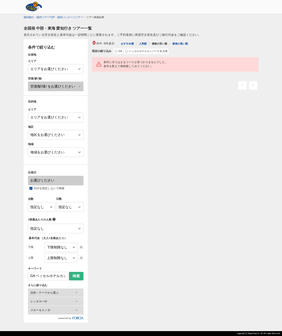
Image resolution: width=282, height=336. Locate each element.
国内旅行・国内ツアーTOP (39, 17)
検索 (76, 276)
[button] (55, 292)
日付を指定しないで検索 (49, 188)
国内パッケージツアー (70, 17)
